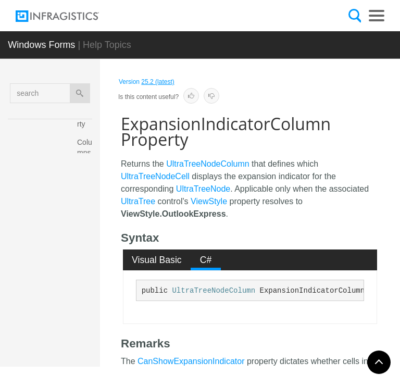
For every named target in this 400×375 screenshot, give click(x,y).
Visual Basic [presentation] (157, 260)
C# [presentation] (206, 260)
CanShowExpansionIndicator (191, 361)
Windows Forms (41, 45)
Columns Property (86, 158)
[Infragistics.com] (68, 16)
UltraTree (138, 201)
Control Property (86, 267)
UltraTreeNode (203, 188)
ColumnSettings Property (86, 213)
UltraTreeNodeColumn (207, 163)
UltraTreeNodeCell (155, 176)
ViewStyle (209, 201)
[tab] (157, 259)
